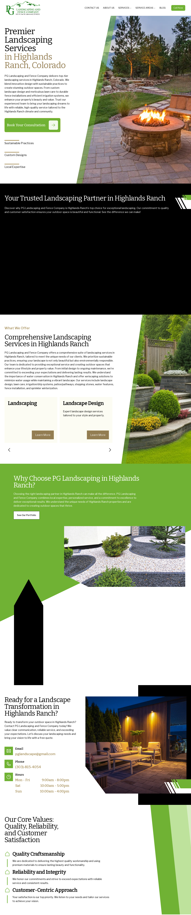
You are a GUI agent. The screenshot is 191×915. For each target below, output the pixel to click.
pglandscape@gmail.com (35, 754)
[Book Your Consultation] (53, 125)
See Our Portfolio (26, 515)
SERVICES (125, 7)
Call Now (178, 7)
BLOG (162, 7)
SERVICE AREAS (146, 7)
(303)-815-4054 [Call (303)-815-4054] (28, 767)
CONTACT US (92, 7)
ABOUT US (108, 7)
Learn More (42, 435)
